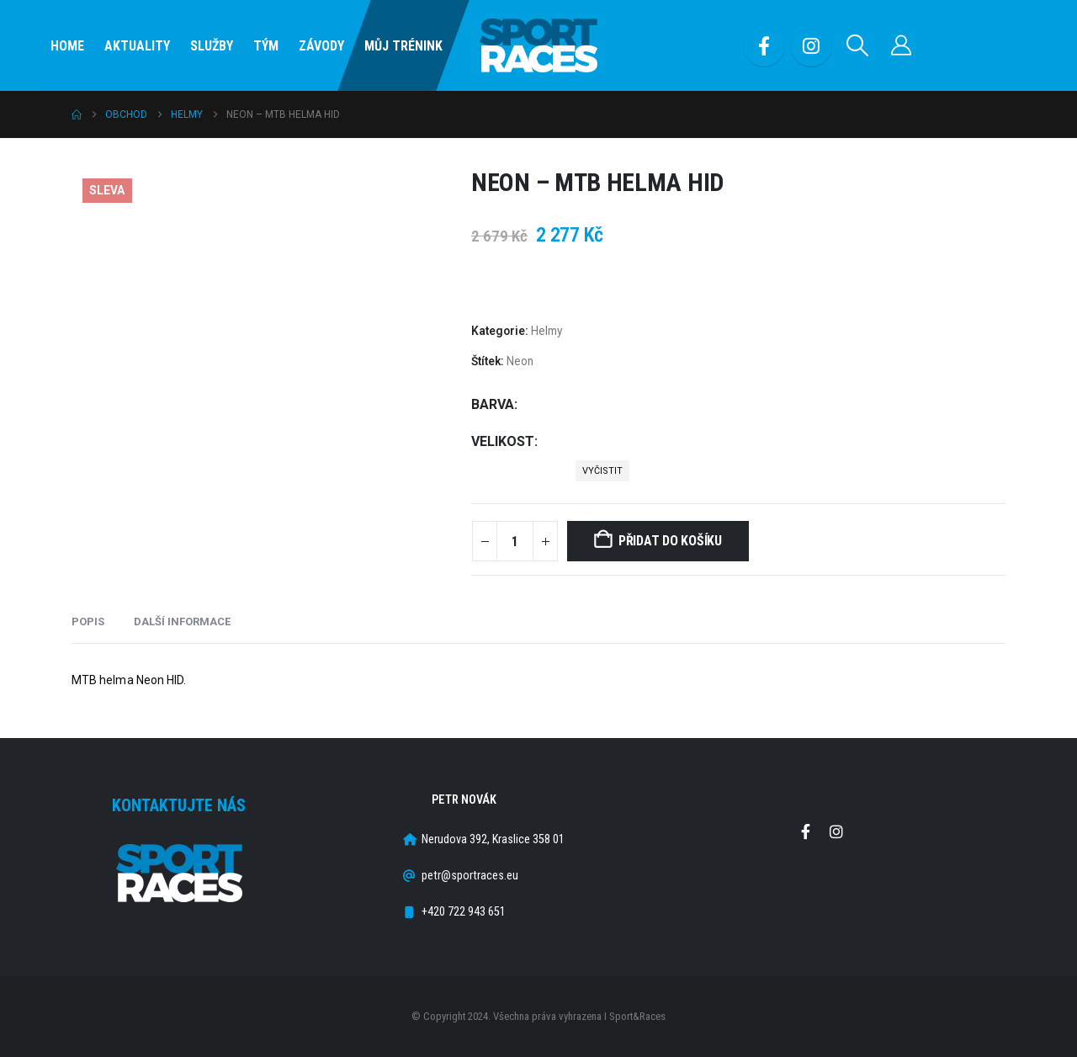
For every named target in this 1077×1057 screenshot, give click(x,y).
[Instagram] (811, 45)
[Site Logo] (538, 46)
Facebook (805, 831)
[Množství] (514, 541)
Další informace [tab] (182, 621)
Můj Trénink (403, 46)
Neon (520, 361)
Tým (266, 46)
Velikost (502, 441)
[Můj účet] (901, 45)
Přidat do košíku (670, 541)
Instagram (836, 831)
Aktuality (137, 46)
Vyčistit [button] (602, 470)
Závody (321, 46)
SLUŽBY (211, 46)
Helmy (546, 330)
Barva (492, 404)
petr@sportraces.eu (470, 875)
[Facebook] (764, 45)
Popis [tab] (88, 621)
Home (67, 46)
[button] (858, 45)
